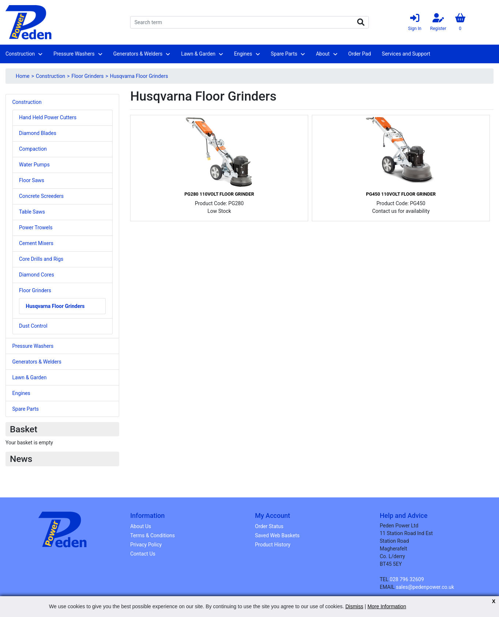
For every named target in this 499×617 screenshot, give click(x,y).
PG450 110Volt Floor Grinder (400, 194)
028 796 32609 (407, 579)
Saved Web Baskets (277, 535)
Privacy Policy (146, 545)
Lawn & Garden (198, 54)
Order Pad (359, 54)
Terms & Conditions (152, 535)
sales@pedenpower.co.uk (425, 587)
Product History (273, 545)
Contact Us (142, 554)
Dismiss (354, 606)
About (322, 54)
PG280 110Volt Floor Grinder (219, 194)
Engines (243, 54)
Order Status (269, 526)
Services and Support (406, 54)
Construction (20, 54)
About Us (140, 526)
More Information (386, 606)
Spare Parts (284, 54)
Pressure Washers (74, 54)
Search (360, 22)
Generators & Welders (138, 54)
